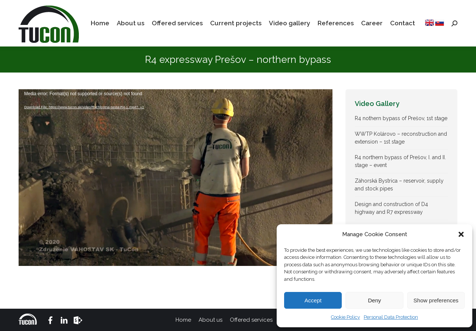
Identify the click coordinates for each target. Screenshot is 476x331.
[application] (175, 177)
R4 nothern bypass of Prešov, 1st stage (401, 118)
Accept (313, 300)
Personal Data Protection (391, 317)
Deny (374, 300)
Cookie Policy (345, 317)
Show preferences (436, 300)
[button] (461, 234)
